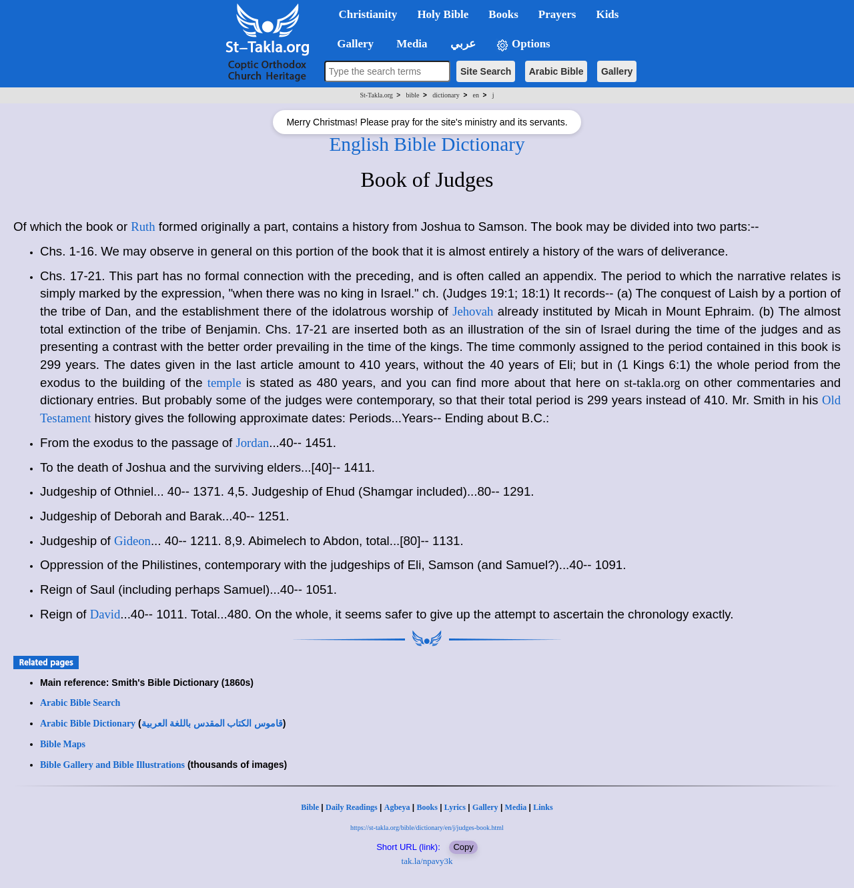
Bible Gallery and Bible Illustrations (112, 765)
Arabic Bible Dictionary (87, 724)
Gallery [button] (351, 43)
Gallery (616, 71)
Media (516, 807)
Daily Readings (352, 807)
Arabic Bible (556, 71)
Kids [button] (607, 14)
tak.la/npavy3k (427, 861)
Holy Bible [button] (442, 14)
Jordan (253, 443)
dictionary (446, 95)
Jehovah (472, 311)
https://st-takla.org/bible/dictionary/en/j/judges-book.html (427, 827)
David (105, 614)
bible (413, 95)
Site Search (485, 71)
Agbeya (397, 807)
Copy (463, 847)
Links (542, 807)
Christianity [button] (368, 14)
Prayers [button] (557, 14)
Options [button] (523, 44)
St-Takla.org (376, 95)
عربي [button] (462, 43)
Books (426, 807)
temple (224, 383)
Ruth (143, 226)
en (476, 95)
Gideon (132, 541)
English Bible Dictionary (426, 144)
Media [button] (411, 43)
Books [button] (503, 14)
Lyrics (455, 807)
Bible (310, 807)
